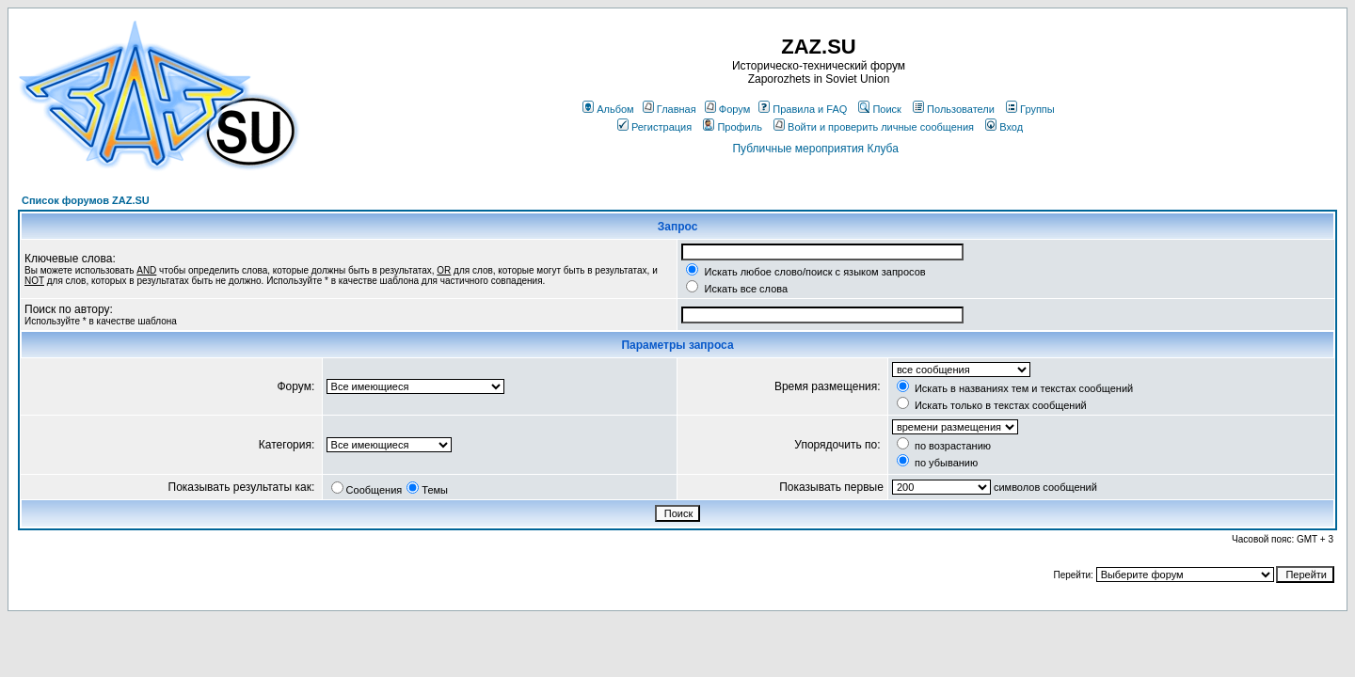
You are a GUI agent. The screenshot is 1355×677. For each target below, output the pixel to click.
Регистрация (654, 127)
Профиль (732, 127)
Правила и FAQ (802, 109)
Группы (1030, 109)
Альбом (607, 109)
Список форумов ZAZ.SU (86, 200)
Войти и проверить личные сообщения (873, 127)
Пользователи (954, 109)
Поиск (879, 109)
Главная (669, 109)
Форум (727, 109)
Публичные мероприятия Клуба (815, 148)
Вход (1004, 127)
